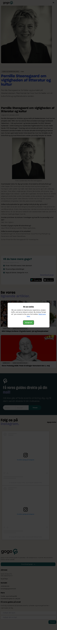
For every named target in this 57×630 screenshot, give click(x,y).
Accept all (28, 322)
